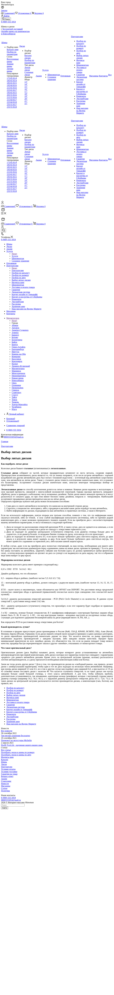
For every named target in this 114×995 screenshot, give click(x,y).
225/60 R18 (12, 102)
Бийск (14, 342)
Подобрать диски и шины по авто (16, 755)
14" (26, 84)
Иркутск (15, 352)
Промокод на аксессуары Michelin (16, 740)
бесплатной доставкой (13, 29)
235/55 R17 (12, 104)
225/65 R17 (12, 90)
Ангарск (15, 328)
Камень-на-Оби (19, 354)
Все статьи (6, 750)
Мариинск (16, 371)
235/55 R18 (12, 107)
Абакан (15, 325)
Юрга (14, 409)
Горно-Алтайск (18, 347)
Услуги (15, 256)
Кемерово (16, 356)
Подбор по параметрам (12, 53)
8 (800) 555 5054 (8, 22)
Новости (5, 783)
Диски (4, 764)
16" (26, 89)
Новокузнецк (18, 378)
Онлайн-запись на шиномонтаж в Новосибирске (15, 32)
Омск (14, 383)
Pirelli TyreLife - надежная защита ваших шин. (22, 745)
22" (26, 103)
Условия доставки (9, 771)
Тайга (14, 397)
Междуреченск (18, 373)
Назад (14, 254)
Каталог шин (12, 49)
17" (26, 91)
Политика (5, 791)
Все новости (6, 731)
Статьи (4, 788)
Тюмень (15, 402)
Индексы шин (7, 757)
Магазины (5, 786)
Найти (4, 808)
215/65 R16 (12, 88)
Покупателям (18, 270)
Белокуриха (17, 340)
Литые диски (27, 68)
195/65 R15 (12, 93)
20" (26, 99)
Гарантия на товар (9, 774)
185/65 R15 (12, 83)
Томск (14, 400)
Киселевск (16, 359)
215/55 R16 (12, 97)
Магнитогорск (18, 368)
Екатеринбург (18, 349)
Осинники (16, 385)
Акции (4, 779)
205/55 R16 (12, 95)
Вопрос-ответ (7, 776)
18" (26, 94)
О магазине (6, 781)
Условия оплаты (8, 769)
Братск (15, 344)
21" (26, 101)
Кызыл (15, 364)
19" (26, 96)
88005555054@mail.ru (14, 437)
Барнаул (15, 335)
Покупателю (6, 767)
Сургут (15, 395)
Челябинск (16, 407)
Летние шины (10, 70)
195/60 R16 (12, 85)
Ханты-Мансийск (20, 404)
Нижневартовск (19, 376)
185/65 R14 (12, 81)
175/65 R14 (12, 78)
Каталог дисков (28, 56)
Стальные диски (28, 73)
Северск (15, 390)
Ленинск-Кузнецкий (21, 366)
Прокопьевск (17, 388)
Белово (15, 337)
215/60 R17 (12, 100)
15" (26, 87)
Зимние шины (10, 65)
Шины (4, 762)
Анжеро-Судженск (20, 330)
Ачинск (15, 332)
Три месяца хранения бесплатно (15, 735)
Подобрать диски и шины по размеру (18, 752)
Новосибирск (18, 380)
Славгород (16, 392)
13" (26, 82)
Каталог (4, 759)
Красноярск (17, 361)
